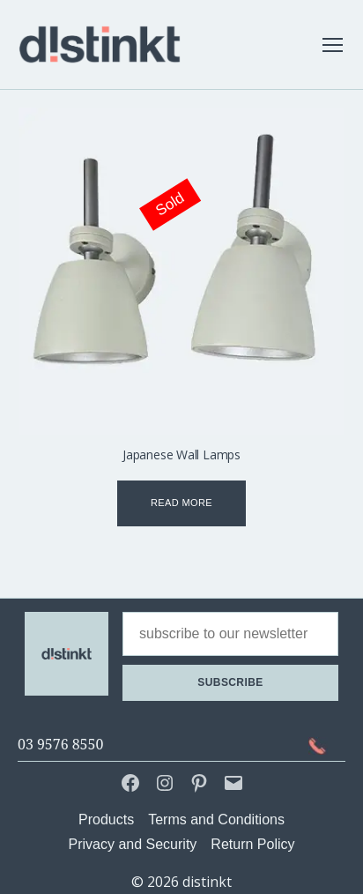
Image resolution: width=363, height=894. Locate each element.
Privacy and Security (133, 844)
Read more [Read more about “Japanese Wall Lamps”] (181, 502)
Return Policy (252, 844)
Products (106, 819)
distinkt (207, 881)
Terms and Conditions (216, 819)
